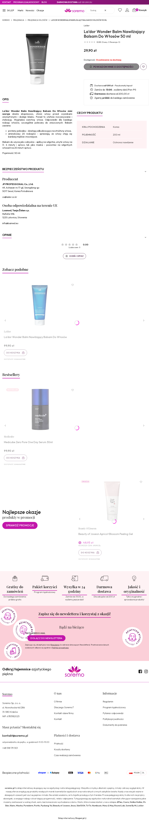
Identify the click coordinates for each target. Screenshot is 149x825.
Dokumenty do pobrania (115, 727)
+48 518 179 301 (10, 751)
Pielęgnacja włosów (37, 20)
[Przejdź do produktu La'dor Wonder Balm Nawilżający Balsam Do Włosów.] (41, 304)
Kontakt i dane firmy (64, 716)
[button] (8, 11)
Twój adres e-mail (35, 636)
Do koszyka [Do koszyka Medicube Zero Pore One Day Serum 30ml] (14, 459)
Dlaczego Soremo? (64, 710)
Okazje (40, 10)
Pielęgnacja (18, 20)
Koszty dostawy (62, 752)
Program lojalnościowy (114, 710)
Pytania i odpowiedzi (113, 716)
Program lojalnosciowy (26, 2)
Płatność (58, 746)
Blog (44, 2)
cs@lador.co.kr (9, 196)
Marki (20, 10)
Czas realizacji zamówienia (67, 758)
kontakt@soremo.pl (15, 738)
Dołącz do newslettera (46, 641)
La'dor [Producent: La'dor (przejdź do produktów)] (87, 25)
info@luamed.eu (10, 223)
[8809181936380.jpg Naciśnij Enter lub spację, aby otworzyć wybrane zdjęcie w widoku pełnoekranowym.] (37, 59)
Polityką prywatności (60, 651)
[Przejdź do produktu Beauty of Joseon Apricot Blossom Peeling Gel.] (111, 503)
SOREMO (6, 20)
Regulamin (55, 648)
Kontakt (6, 2)
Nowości (30, 10)
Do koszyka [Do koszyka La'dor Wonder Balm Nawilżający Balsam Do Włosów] (14, 353)
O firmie (58, 704)
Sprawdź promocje (20, 528)
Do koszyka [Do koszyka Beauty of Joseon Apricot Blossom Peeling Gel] (88, 555)
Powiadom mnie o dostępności (111, 66)
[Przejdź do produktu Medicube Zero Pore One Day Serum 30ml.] (41, 410)
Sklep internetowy (71, 821)
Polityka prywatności (113, 722)
